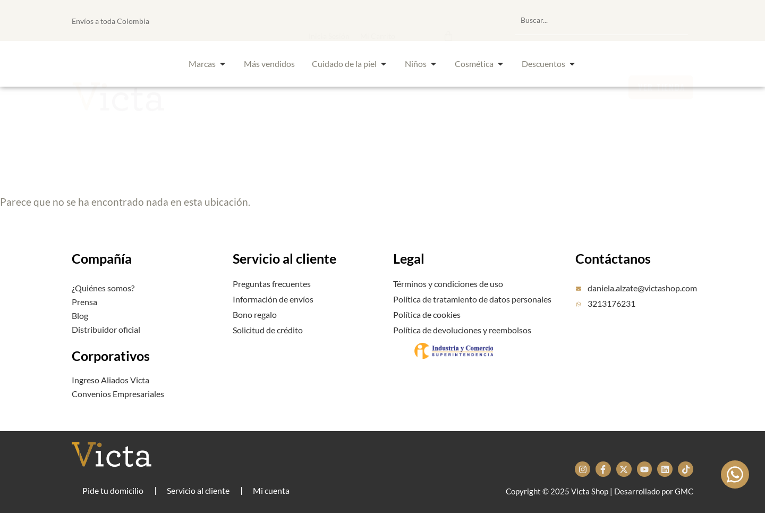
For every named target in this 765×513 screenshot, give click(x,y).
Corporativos (111, 356)
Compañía (102, 258)
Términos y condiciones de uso (448, 284)
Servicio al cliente (284, 258)
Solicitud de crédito (268, 330)
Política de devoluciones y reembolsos (462, 330)
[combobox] (601, 20)
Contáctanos (613, 258)
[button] (395, 20)
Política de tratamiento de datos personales (472, 299)
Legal (408, 258)
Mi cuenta (271, 490)
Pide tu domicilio (112, 490)
